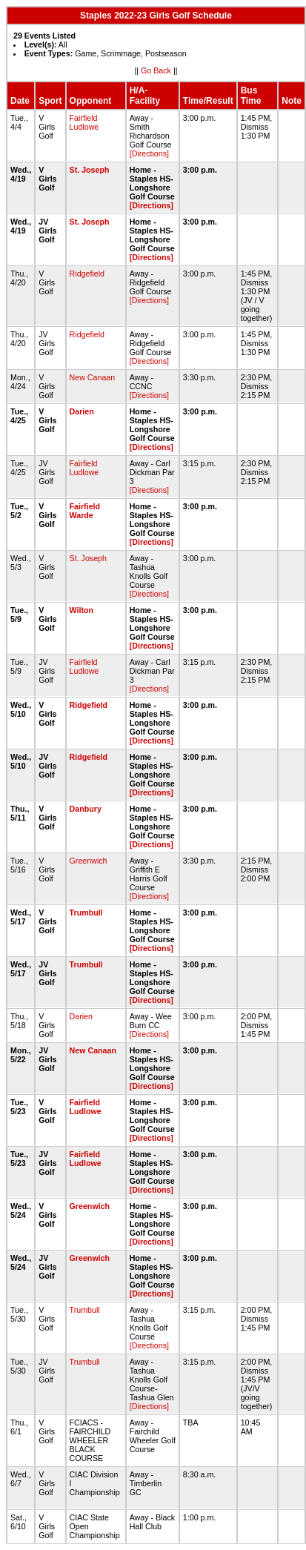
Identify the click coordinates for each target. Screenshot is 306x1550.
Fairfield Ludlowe (84, 122)
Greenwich (88, 860)
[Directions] (149, 153)
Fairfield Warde (85, 511)
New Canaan (93, 377)
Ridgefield (87, 273)
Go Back (156, 70)
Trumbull (86, 912)
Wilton (81, 610)
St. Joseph (90, 169)
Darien (82, 411)
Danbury (86, 808)
